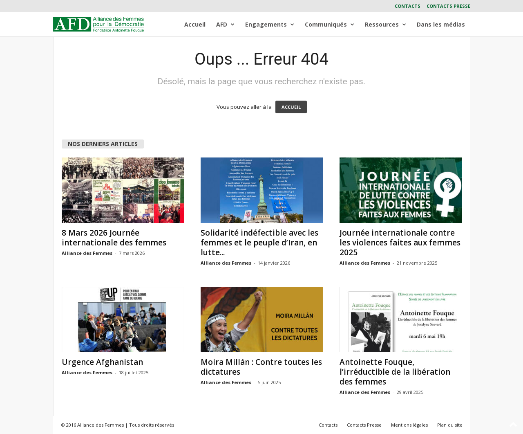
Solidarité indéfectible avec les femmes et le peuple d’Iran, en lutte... (259, 242)
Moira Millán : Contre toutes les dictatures (261, 367)
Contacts (407, 6)
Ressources (385, 24)
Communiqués (329, 24)
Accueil (195, 24)
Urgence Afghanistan (102, 362)
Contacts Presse (448, 6)
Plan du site (450, 425)
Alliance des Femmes (87, 253)
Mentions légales (409, 425)
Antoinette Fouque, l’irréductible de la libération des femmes (395, 372)
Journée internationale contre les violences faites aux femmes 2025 (400, 242)
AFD (225, 24)
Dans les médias (441, 24)
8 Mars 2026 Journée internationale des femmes (114, 237)
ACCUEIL (291, 107)
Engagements (269, 24)
